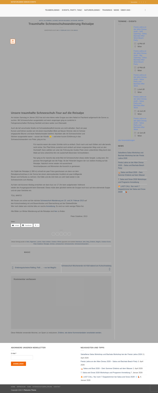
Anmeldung (50, 206)
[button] (133, 2)
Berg (87, 241)
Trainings (107, 10)
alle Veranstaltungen (126, 140)
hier (56, 211)
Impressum (21, 387)
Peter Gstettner (38, 244)
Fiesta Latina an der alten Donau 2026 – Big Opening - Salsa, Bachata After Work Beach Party (140, 57)
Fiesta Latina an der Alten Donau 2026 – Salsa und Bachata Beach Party (131, 165)
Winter (80, 20)
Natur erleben (64, 20)
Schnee (52, 244)
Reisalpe (46, 244)
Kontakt (57, 387)
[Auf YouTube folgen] (146, 2)
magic (76, 30)
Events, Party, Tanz (72, 10)
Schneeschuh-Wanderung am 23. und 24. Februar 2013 (62, 200)
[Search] (146, 10)
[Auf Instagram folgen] (141, 2)
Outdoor (74, 20)
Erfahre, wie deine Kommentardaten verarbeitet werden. (80, 333)
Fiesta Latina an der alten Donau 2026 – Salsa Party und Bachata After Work (140, 80)
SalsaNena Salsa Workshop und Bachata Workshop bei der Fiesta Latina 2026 (131, 155)
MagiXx (98, 241)
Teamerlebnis (52, 10)
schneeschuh (60, 244)
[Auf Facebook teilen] (53, 234)
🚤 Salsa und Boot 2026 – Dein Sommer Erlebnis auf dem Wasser (131, 173)
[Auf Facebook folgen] (139, 2)
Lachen (55, 20)
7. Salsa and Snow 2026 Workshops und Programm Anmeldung (132, 180)
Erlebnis (92, 241)
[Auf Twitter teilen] (57, 234)
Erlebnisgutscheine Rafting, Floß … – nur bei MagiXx (33, 268)
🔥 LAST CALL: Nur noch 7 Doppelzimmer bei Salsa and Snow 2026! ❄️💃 (131, 189)
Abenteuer (79, 241)
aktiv (84, 241)
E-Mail (13, 353)
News (116, 10)
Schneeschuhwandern (82, 244)
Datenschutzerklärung (42, 387)
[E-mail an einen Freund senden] (61, 234)
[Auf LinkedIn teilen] (69, 234)
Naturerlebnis (92, 10)
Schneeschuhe (69, 244)
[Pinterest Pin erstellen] (65, 234)
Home (13, 387)
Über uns (126, 10)
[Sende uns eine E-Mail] (144, 2)
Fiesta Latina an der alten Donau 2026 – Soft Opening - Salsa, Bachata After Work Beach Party (140, 33)
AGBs (29, 387)
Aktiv (41, 20)
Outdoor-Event (106, 241)
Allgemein (47, 20)
